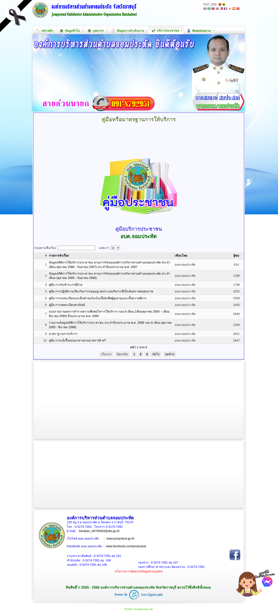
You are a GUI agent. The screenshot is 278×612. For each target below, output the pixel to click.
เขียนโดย (181, 255)
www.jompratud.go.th (120, 538)
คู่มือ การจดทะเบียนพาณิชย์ (67, 305)
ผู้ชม (236, 255)
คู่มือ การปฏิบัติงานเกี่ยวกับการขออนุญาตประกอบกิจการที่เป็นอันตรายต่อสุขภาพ (101, 291)
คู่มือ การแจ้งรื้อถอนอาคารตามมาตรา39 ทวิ (77, 340)
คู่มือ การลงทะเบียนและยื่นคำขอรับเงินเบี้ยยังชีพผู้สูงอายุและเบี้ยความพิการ (98, 298)
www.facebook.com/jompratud (126, 546)
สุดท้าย (169, 354)
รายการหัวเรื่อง (59, 255)
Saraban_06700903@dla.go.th (99, 531)
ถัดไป (155, 354)
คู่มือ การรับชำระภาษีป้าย (65, 284)
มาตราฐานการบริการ (63, 333)
